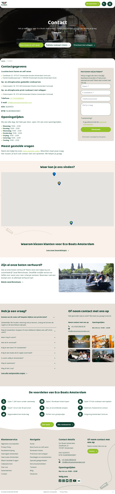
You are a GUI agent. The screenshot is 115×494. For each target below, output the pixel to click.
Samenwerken (6, 470)
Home (32, 444)
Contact (4, 474)
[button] (54, 174)
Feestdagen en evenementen (40, 457)
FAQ (102, 76)
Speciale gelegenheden (38, 460)
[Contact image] (79, 341)
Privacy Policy (6, 447)
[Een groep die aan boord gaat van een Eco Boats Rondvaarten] (103, 356)
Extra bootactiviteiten (38, 464)
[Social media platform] (60, 480)
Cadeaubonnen (7, 464)
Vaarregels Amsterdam (9, 454)
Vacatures (33, 474)
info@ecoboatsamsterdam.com (21, 102)
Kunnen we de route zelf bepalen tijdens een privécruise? (24, 317)
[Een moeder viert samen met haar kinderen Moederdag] (79, 356)
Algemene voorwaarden (10, 444)
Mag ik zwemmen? (8, 363)
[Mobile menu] (109, 4)
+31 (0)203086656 (17, 98)
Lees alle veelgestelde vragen (14, 373)
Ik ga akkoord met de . (94, 123)
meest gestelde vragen (32, 151)
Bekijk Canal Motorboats (12, 282)
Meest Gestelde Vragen (9, 460)
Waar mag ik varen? (8, 337)
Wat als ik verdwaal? (8, 342)
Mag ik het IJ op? (7, 368)
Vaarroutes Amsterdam (9, 457)
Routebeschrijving (8, 450)
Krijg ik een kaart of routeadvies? (13, 347)
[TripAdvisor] (79, 481)
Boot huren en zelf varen (31, 45)
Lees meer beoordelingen (57, 250)
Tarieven (33, 467)
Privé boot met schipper (84, 45)
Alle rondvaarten (65, 424)
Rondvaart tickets (36, 450)
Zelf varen (47, 424)
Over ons (4, 467)
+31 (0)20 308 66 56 (76, 326)
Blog (31, 470)
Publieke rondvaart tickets (58, 45)
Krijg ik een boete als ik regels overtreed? (16, 353)
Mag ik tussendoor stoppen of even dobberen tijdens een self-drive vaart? (26, 331)
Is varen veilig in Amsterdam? (12, 358)
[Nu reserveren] (92, 4)
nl (104, 4)
